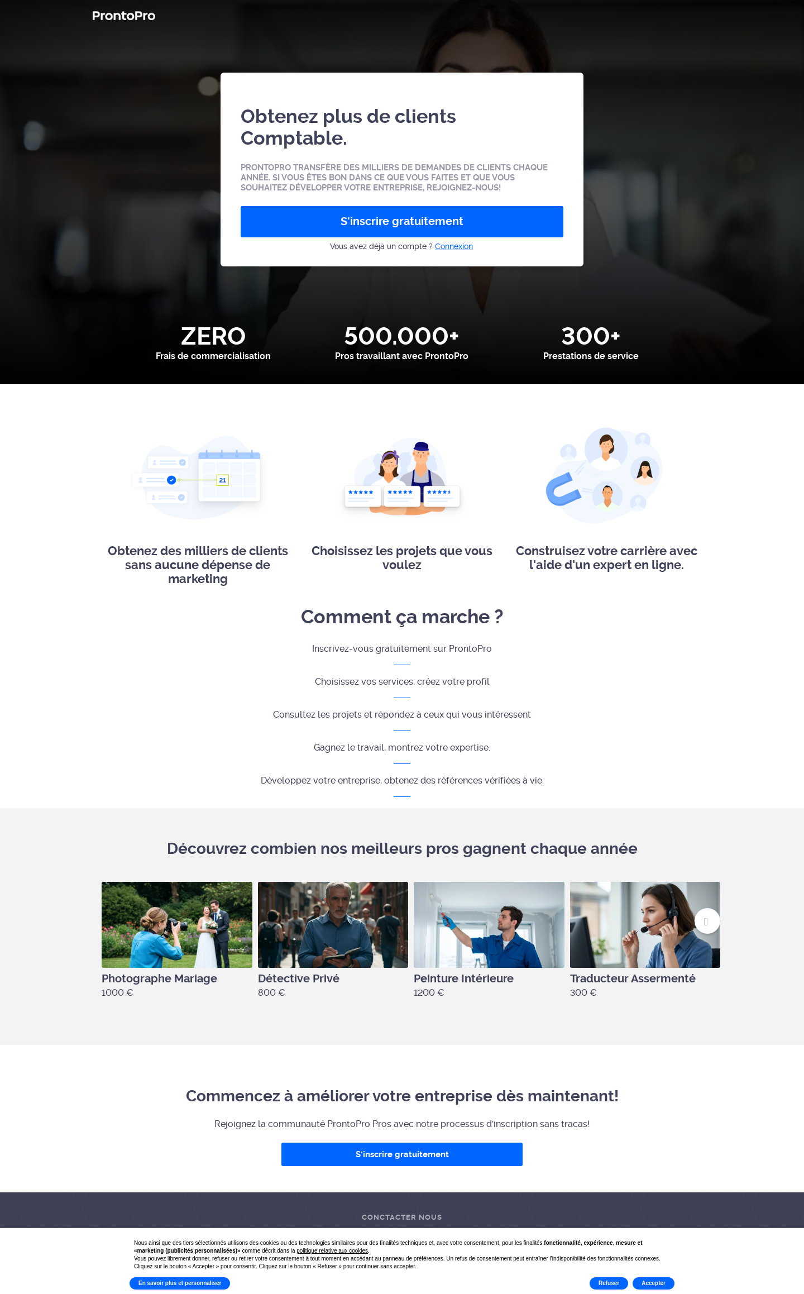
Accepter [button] (654, 1283)
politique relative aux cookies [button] (332, 1251)
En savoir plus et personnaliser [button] (179, 1283)
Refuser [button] (609, 1283)
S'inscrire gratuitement (402, 221)
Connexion (454, 246)
